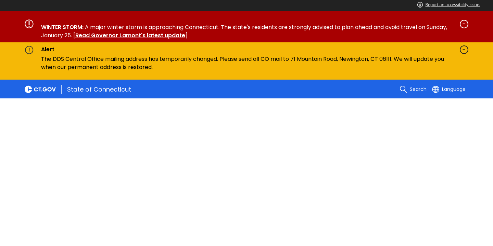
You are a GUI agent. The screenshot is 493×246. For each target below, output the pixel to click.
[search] (413, 89)
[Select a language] (449, 89)
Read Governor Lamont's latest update (130, 35)
